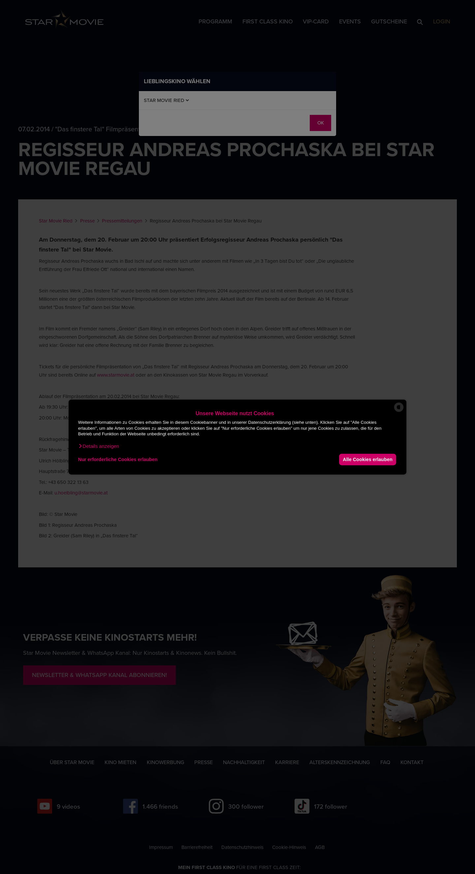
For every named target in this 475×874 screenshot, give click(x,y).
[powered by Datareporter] (399, 411)
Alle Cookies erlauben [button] (367, 459)
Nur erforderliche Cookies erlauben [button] (118, 459)
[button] (98, 446)
